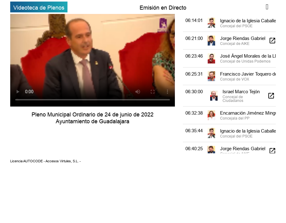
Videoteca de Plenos (38, 7)
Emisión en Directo (163, 7)
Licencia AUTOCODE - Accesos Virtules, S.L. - (45, 161)
